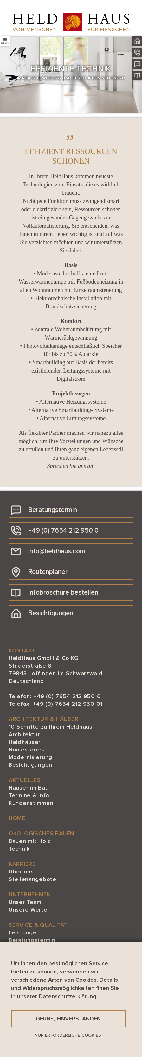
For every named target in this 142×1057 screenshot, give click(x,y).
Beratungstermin (44, 510)
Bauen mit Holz (30, 841)
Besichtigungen (42, 613)
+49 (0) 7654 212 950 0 (55, 531)
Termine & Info (29, 795)
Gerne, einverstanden (68, 1019)
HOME (17, 818)
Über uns (21, 872)
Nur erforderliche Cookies (68, 1035)
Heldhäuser (25, 742)
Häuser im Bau (28, 788)
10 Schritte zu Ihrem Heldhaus (51, 727)
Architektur (24, 734)
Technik (19, 849)
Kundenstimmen (31, 803)
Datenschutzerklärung (67, 997)
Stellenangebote (32, 879)
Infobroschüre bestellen (54, 593)
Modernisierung (30, 757)
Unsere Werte (28, 910)
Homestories (26, 750)
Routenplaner (39, 572)
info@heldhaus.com (48, 551)
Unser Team (25, 902)
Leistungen (24, 933)
